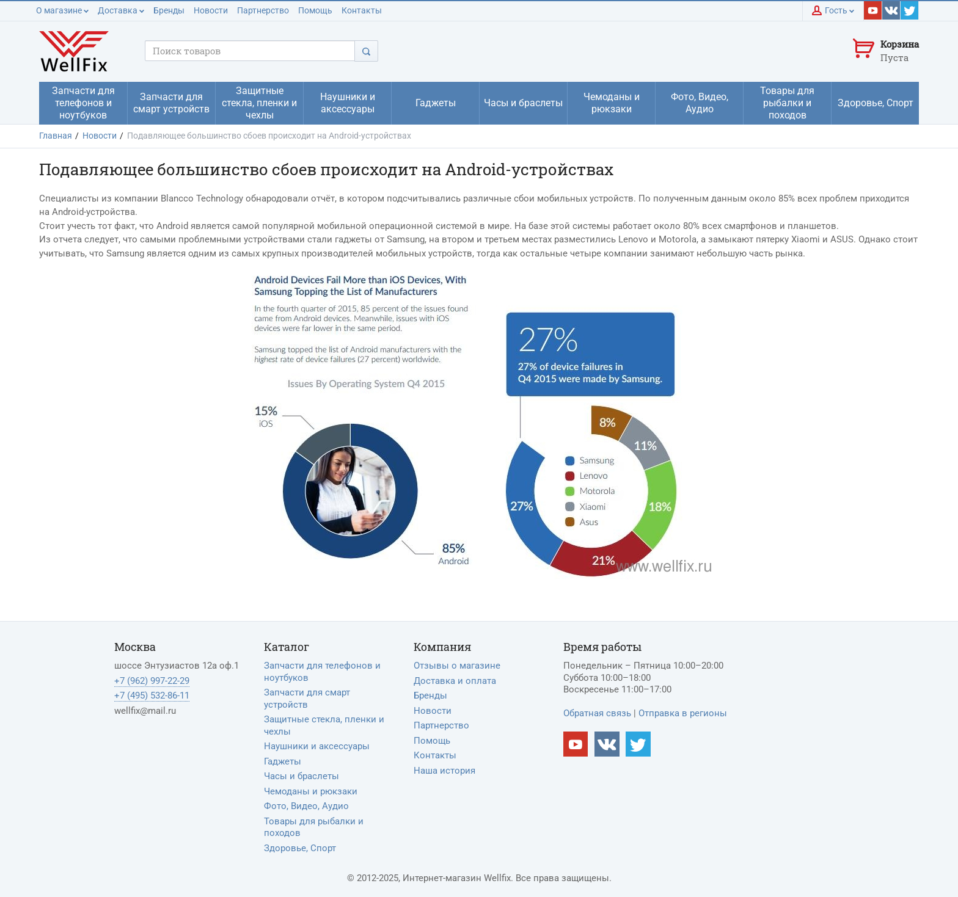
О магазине (62, 10)
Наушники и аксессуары (317, 746)
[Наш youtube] (873, 10)
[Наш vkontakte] (891, 10)
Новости (211, 10)
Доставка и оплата (455, 680)
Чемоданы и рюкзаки (310, 791)
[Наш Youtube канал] (575, 744)
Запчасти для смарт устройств (307, 698)
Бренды (169, 10)
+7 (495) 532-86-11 (151, 695)
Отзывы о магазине (457, 665)
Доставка (121, 10)
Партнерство (263, 10)
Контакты (362, 10)
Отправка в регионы (682, 713)
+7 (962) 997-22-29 (151, 680)
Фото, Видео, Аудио (306, 806)
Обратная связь (597, 713)
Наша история (444, 770)
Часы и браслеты (301, 776)
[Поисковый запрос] (250, 50)
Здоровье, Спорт (300, 848)
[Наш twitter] (910, 10)
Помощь (315, 10)
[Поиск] (366, 51)
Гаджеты (282, 761)
